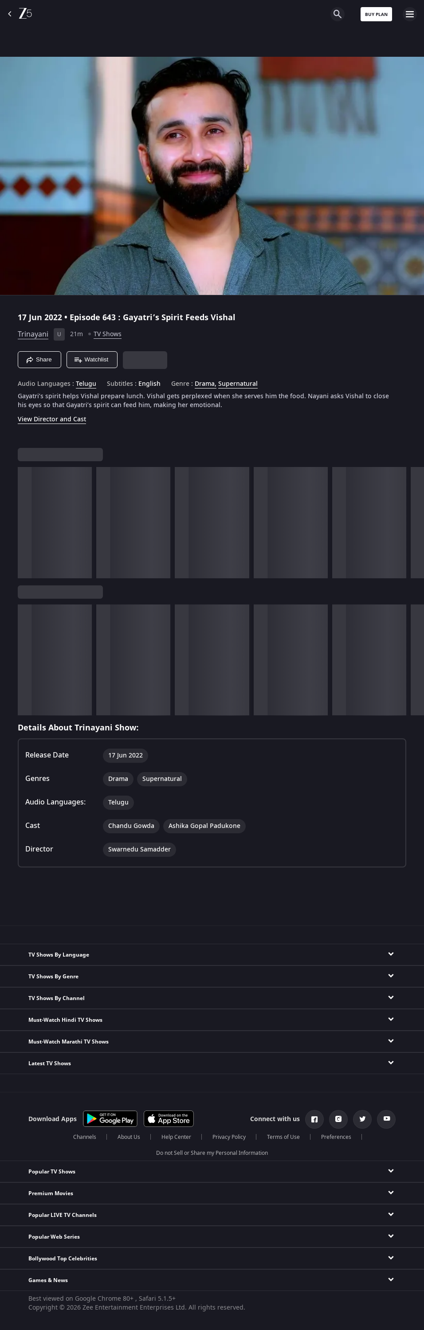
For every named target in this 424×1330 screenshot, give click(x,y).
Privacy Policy (229, 1137)
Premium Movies (50, 1193)
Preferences (336, 1137)
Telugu (86, 384)
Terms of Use (283, 1137)
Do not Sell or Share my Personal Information (212, 1153)
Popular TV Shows (51, 1171)
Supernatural (238, 384)
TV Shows (108, 334)
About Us (129, 1137)
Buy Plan (376, 14)
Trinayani (33, 334)
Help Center (176, 1137)
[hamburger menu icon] (410, 14)
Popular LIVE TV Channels (62, 1215)
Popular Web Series (54, 1237)
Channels (84, 1137)
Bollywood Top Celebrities (62, 1258)
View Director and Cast (52, 419)
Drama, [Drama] (205, 384)
